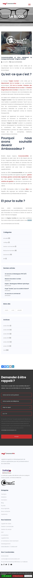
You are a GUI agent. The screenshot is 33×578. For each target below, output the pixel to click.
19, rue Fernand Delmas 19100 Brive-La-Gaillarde (14, 562)
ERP (4, 258)
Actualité (5, 62)
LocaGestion (4, 535)
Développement (5, 544)
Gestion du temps (6, 529)
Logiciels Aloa (5, 538)
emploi (6, 310)
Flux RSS (3, 505)
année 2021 (6, 338)
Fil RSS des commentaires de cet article (12, 227)
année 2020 (6, 342)
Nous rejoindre (5, 508)
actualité (19, 310)
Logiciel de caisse (6, 523)
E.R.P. (2, 532)
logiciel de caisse (26, 177)
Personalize (28, 576)
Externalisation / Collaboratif (9, 546)
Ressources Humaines (9, 250)
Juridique (5, 242)
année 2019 (6, 346)
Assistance (4, 514)
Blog (2, 503)
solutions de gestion (7, 181)
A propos (3, 494)
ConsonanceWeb (24, 156)
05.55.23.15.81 (4, 556)
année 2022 (6, 334)
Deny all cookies (18, 576)
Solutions (3, 497)
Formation (4, 500)
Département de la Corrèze (10, 83)
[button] (29, 4)
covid (13, 310)
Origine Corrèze (14, 81)
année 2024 (6, 325)
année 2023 (6, 330)
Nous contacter (5, 511)
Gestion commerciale (9, 246)
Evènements (6, 254)
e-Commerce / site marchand (9, 541)
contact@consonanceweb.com (8, 430)
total (4, 350)
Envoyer (17, 436)
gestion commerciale (14, 177)
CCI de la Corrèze (16, 85)
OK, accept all (6, 576)
